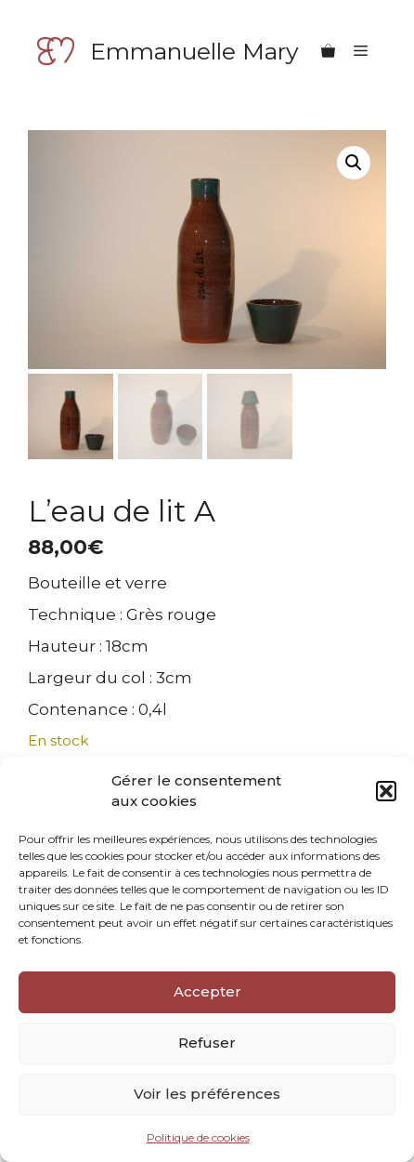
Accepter (207, 991)
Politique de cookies (198, 1137)
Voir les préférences (207, 1094)
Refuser (207, 1042)
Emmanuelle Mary (194, 51)
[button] (386, 791)
